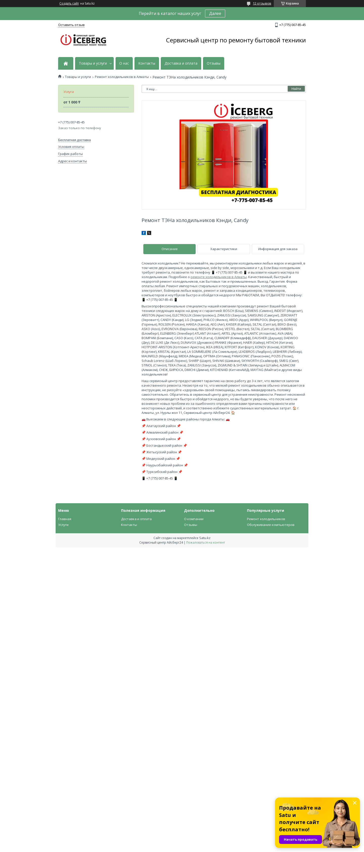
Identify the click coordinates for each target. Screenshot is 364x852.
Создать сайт (69, 3)
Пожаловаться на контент (205, 542)
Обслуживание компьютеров (270, 524)
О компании (193, 519)
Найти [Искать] (296, 89)
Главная (64, 519)
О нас (124, 63)
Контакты (146, 63)
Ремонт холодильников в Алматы (122, 77)
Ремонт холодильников (266, 519)
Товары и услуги (93, 63)
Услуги (63, 524)
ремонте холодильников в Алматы (219, 277)
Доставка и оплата (181, 63)
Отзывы (213, 63)
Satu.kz (205, 538)
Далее (215, 13)
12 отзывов (262, 3)
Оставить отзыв (71, 24)
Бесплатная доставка (74, 140)
